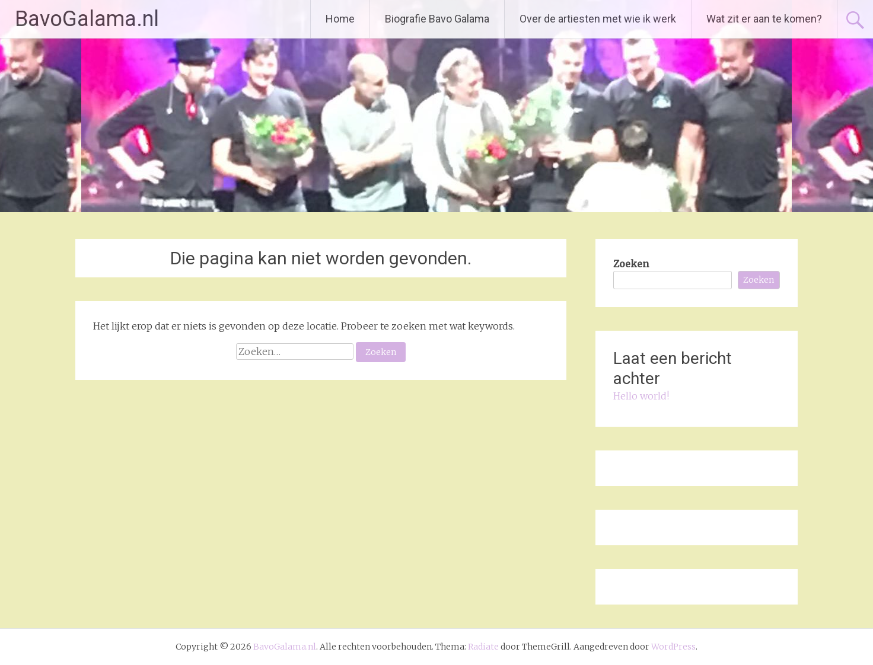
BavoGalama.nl (87, 19)
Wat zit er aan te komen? (764, 18)
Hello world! (641, 396)
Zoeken (631, 264)
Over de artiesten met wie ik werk (598, 18)
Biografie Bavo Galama (437, 18)
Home (340, 18)
